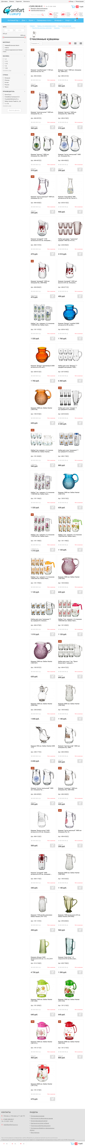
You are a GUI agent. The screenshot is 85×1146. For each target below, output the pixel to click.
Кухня (31, 20)
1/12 (5, 61)
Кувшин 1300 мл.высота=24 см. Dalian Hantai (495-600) (69, 915)
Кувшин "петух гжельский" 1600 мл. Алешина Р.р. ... (69, 155)
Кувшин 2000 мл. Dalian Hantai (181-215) (41, 1084)
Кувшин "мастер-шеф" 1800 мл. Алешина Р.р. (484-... (69, 746)
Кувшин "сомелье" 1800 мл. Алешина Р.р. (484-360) (67, 789)
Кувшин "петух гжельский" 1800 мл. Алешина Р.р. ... (42, 789)
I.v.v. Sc (6, 103)
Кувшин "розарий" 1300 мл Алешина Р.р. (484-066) (40, 282)
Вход (71, 1)
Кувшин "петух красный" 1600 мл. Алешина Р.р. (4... (42, 197)
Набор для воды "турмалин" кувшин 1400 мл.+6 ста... (68, 239)
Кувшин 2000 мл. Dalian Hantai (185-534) (68, 704)
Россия (6, 84)
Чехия (5, 87)
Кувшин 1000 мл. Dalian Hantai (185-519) (68, 493)
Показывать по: (35, 43)
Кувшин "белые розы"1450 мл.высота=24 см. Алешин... (41, 831)
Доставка (4, 1)
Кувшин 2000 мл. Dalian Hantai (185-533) (68, 873)
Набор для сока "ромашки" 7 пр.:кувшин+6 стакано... (68, 451)
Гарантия (19, 1)
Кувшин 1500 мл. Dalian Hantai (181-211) (41, 1042)
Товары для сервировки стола (46, 26)
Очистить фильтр (14, 110)
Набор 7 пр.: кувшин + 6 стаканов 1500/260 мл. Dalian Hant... (70, 535)
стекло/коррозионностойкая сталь (12, 50)
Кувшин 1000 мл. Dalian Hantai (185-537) (41, 662)
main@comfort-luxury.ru (38, 10)
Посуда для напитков (64, 26)
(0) (36, 80)
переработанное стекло (11, 45)
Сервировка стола (44, 20)
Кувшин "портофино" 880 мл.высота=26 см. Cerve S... (68, 197)
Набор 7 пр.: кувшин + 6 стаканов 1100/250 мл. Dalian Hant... (42, 324)
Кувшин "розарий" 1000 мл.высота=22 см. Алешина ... (41, 873)
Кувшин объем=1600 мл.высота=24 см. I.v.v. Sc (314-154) (42, 958)
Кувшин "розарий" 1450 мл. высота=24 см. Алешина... (67, 282)
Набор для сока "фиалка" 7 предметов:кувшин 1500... (67, 366)
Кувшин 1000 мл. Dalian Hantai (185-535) (68, 577)
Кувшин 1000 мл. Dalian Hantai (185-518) (41, 408)
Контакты (26, 1)
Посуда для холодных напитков (42, 28)
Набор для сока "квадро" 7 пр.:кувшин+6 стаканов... (67, 408)
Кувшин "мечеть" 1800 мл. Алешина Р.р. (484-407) (40, 155)
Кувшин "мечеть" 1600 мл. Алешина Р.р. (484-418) (67, 113)
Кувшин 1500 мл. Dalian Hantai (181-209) (41, 1000)
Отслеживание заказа (37, 1116)
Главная (32, 26)
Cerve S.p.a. (7, 94)
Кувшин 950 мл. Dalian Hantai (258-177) (43, 746)
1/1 (5, 59)
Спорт (67, 20)
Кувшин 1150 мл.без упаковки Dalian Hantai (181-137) (41, 915)
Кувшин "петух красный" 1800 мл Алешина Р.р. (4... (69, 831)
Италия (6, 80)
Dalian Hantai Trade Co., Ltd (12, 101)
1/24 (5, 68)
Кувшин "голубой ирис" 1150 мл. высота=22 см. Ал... (42, 70)
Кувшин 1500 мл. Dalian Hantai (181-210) (68, 1000)
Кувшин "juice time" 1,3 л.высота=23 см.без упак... (67, 958)
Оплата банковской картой (39, 1121)
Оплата (11, 1)
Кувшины (57, 28)
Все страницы (35, 1132)
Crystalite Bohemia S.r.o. (11, 99)
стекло (6, 47)
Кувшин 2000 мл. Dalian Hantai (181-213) (68, 1042)
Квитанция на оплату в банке (40, 1123)
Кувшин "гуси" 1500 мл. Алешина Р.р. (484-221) (69, 70)
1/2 (5, 66)
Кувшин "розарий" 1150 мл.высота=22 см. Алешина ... (41, 239)
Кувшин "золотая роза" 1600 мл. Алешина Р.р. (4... (42, 113)
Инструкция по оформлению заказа (42, 1118)
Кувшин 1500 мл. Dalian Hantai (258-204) (41, 704)
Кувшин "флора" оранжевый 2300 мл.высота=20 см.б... (42, 366)
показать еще (7, 70)
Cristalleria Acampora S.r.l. (11, 97)
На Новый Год (13, 20)
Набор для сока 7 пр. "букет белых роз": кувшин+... (68, 662)
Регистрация (80, 1)
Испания (6, 78)
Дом (23, 20)
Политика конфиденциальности (40, 1125)
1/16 (5, 63)
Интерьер (58, 20)
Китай (6, 82)
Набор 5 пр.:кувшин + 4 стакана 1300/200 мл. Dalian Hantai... (42, 451)
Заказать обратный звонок (39, 8)
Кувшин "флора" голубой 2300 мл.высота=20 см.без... (68, 324)
